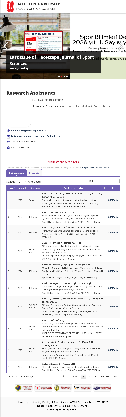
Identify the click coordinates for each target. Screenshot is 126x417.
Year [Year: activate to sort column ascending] (21, 188)
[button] (120, 46)
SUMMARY (112, 200)
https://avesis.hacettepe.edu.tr (97, 167)
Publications (16, 172)
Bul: (104, 181)
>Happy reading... (20, 68)
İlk (62, 376)
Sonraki (104, 376)
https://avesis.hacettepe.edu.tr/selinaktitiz (35, 136)
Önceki (73, 376)
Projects (34, 172)
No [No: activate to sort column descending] (11, 188)
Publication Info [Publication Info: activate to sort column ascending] (73, 188)
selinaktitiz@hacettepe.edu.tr (28, 130)
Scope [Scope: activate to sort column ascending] (34, 188)
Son (115, 376)
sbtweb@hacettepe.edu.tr (63, 409)
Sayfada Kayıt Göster (23, 181)
